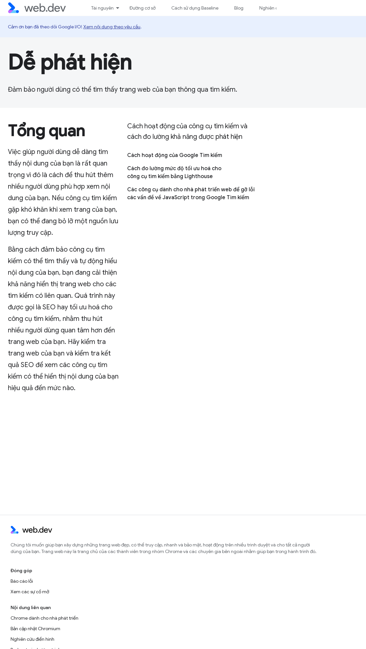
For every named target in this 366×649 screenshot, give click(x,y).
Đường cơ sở (142, 8)
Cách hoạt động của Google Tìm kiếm (174, 155)
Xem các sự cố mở (30, 592)
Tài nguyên (102, 8)
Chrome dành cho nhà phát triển (44, 618)
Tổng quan (46, 131)
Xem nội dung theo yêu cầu (111, 27)
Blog (238, 8)
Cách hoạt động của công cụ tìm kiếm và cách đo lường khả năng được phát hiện (187, 131)
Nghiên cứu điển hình (32, 639)
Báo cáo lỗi (22, 581)
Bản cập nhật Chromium (35, 629)
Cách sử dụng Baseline (194, 8)
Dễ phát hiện (70, 62)
